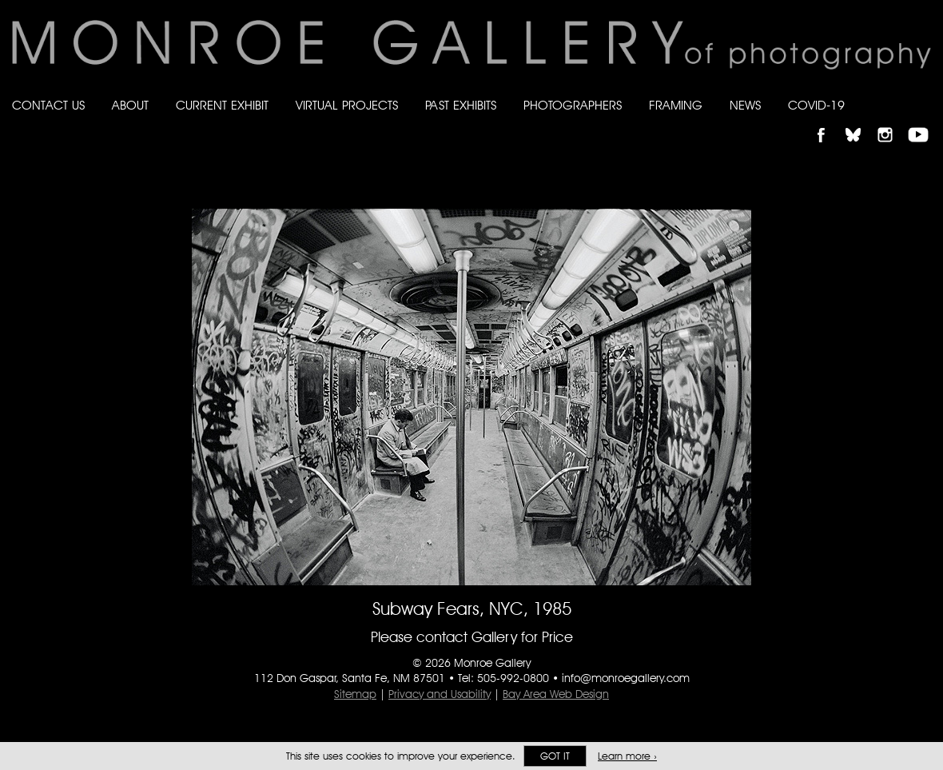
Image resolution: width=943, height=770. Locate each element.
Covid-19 (816, 105)
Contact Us (48, 105)
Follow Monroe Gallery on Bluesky (860, 121)
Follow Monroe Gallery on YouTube (924, 121)
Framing (675, 105)
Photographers (572, 105)
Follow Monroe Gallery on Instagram (892, 121)
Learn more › (627, 756)
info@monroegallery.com (626, 678)
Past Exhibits (460, 105)
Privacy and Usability (439, 694)
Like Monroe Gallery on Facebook (828, 121)
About (130, 105)
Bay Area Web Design (556, 694)
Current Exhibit (222, 105)
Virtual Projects (347, 105)
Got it (555, 756)
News (745, 105)
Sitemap (355, 694)
